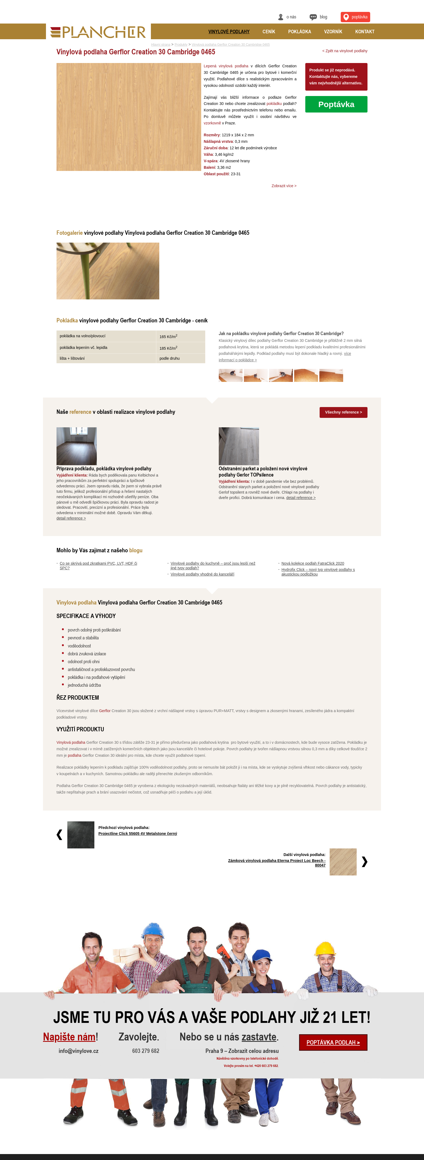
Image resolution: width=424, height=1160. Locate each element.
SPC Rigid (192, 1118)
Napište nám (69, 972)
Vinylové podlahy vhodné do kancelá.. (68, 1126)
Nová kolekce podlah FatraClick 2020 (312, 525)
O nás (291, 16)
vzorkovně (212, 123)
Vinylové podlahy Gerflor (201, 1133)
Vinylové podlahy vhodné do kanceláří (202, 536)
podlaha (74, 717)
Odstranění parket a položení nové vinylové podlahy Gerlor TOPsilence (306, 433)
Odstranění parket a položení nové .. (138, 1118)
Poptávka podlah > (333, 977)
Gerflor (105, 672)
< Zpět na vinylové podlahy (344, 51)
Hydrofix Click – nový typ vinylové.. (67, 1140)
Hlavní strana (160, 45)
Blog (323, 16)
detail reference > (114, 480)
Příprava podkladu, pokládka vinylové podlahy (147, 430)
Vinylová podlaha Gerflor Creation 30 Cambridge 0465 (231, 45)
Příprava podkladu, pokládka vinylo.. (138, 1111)
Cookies (376, 1156)
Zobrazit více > (284, 186)
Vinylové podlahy (229, 31)
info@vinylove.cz (78, 985)
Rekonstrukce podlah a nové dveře (137, 1133)
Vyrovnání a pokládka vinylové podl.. (139, 1126)
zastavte (259, 972)
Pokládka (299, 31)
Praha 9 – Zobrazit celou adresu (242, 985)
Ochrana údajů (361, 1156)
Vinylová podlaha (71, 704)
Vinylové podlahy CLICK (201, 1111)
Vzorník (333, 31)
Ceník (269, 31)
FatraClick (192, 1126)
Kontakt (365, 31)
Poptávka (336, 104)
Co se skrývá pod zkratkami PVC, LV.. (69, 1111)
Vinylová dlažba (196, 1140)
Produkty (181, 45)
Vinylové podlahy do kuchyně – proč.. (68, 1118)
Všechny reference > (343, 412)
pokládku (271, 103)
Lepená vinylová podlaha (225, 66)
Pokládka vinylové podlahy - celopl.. (138, 1140)
